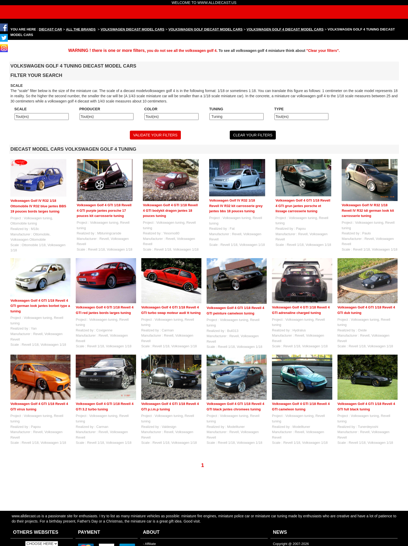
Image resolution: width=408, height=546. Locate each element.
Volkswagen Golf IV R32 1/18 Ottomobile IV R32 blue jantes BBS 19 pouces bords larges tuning (38, 206)
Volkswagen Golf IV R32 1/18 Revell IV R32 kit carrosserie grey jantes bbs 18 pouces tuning (236, 205)
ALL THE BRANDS (81, 29)
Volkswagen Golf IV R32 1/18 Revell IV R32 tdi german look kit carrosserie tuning (368, 210)
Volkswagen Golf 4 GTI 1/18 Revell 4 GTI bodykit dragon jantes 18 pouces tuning (170, 210)
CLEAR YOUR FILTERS (252, 135)
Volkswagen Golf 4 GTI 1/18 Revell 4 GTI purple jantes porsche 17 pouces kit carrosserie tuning (104, 210)
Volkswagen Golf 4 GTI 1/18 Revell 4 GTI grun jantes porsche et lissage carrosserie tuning (303, 205)
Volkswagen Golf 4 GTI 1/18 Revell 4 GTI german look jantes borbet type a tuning (40, 306)
